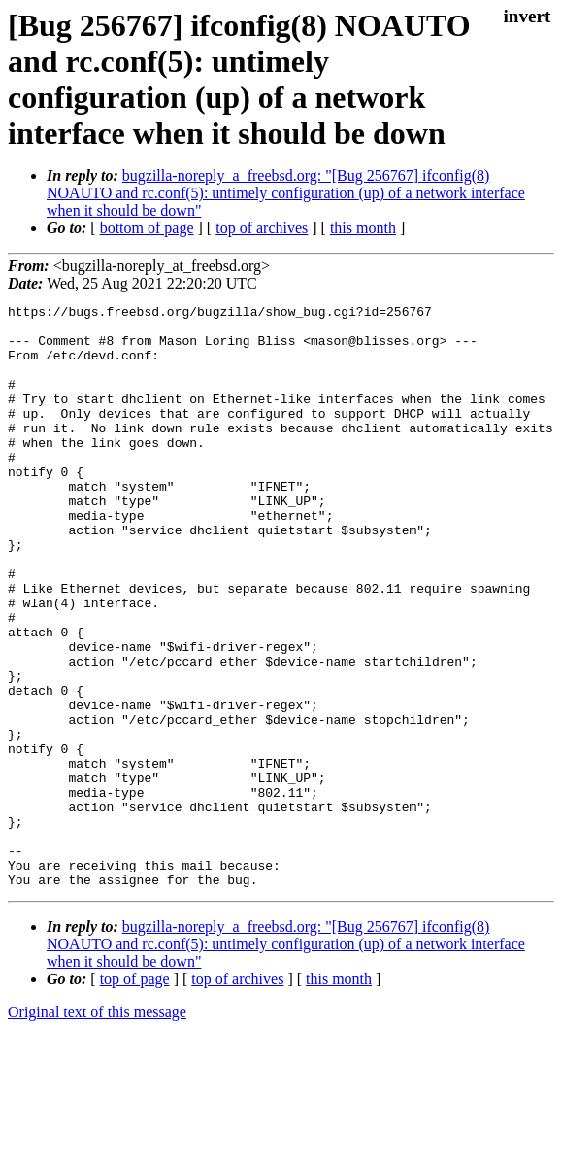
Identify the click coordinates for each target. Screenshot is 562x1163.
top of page (135, 1095)
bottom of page (147, 228)
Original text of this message (97, 1128)
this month (363, 228)
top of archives (261, 228)
